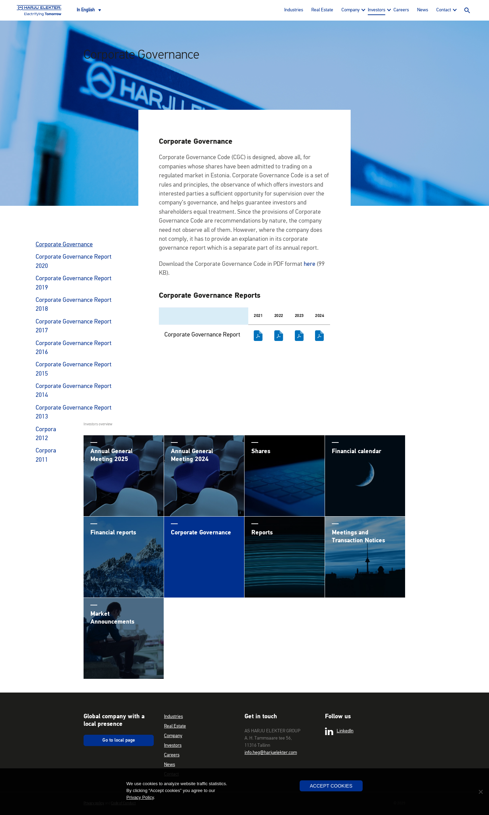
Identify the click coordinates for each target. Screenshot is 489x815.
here (309, 264)
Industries (293, 10)
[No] (480, 791)
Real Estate (322, 10)
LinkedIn (339, 731)
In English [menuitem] (86, 10)
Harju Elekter (39, 10)
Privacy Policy (140, 797)
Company (350, 10)
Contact (443, 10)
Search (467, 10)
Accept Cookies (331, 786)
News (422, 10)
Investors (376, 10)
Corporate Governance (64, 244)
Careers (401, 10)
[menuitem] (88, 10)
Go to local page (118, 740)
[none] (88, 10)
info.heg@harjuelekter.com (270, 752)
